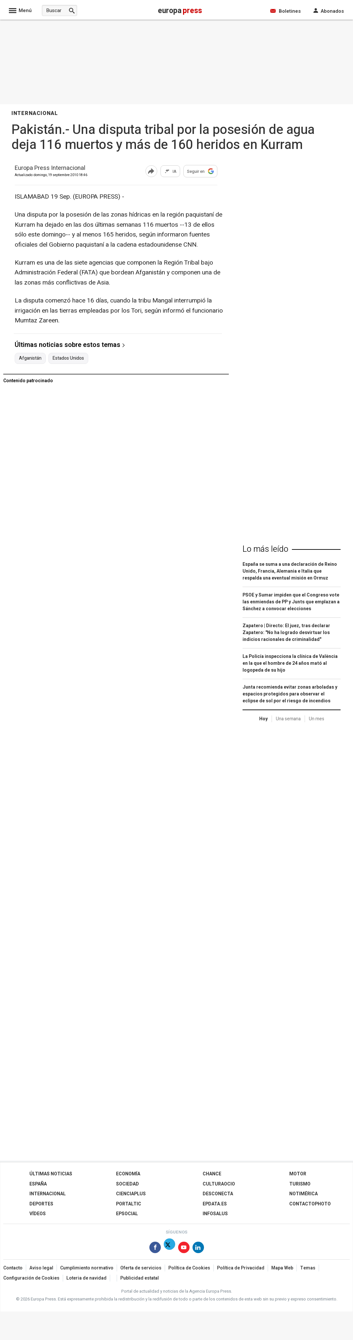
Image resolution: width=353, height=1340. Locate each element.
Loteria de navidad (86, 1278)
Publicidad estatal (139, 1278)
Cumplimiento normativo (86, 1268)
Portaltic (128, 1204)
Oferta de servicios (140, 1268)
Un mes (316, 718)
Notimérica (303, 1193)
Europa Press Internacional (50, 168)
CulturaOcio (219, 1184)
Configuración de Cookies (31, 1278)
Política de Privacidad (240, 1268)
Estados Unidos (68, 358)
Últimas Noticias (50, 1173)
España (38, 1184)
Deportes (41, 1204)
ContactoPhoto (310, 1204)
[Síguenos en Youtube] (184, 1248)
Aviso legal (41, 1268)
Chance (212, 1173)
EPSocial (127, 1213)
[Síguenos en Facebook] (155, 1248)
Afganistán (30, 358)
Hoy (263, 718)
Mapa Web (282, 1268)
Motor (297, 1173)
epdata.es (215, 1204)
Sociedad (127, 1184)
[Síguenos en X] (169, 1248)
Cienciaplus (131, 1193)
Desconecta (218, 1193)
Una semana (288, 718)
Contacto (13, 1268)
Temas (307, 1268)
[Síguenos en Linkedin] (198, 1248)
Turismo (300, 1184)
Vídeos (37, 1213)
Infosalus (215, 1213)
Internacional (47, 1193)
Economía (128, 1173)
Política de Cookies (189, 1268)
